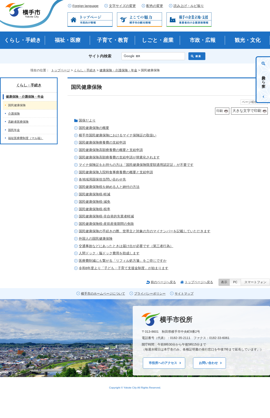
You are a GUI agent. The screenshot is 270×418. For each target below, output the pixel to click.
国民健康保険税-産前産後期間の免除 (106, 224)
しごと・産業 (157, 40)
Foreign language (85, 6)
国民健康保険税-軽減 (94, 194)
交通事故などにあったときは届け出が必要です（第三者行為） (126, 246)
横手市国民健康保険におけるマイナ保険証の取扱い (117, 135)
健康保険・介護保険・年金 (118, 70)
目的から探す (264, 80)
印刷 (219, 111)
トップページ (60, 70)
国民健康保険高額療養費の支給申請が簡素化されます (119, 157)
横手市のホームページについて (103, 293)
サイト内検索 (99, 56)
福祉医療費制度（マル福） (25, 138)
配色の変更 (154, 6)
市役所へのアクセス (163, 363)
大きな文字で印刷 (246, 111)
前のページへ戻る (163, 282)
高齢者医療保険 (18, 121)
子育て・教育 (112, 40)
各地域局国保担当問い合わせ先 (102, 179)
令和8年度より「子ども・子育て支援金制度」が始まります (123, 268)
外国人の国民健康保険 (95, 238)
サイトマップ (184, 293)
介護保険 (14, 113)
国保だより (87, 120)
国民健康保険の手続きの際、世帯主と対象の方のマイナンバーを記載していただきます (144, 231)
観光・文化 (248, 40)
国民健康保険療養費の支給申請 (102, 142)
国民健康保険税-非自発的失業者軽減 (106, 216)
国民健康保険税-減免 (94, 201)
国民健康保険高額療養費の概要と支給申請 (111, 150)
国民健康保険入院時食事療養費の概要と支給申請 (116, 172)
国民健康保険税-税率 (94, 209)
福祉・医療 (68, 40)
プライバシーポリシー (150, 293)
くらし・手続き (22, 40)
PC (235, 282)
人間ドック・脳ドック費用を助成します (109, 253)
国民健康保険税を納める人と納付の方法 (109, 187)
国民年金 (14, 130)
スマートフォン (255, 282)
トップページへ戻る (199, 282)
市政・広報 (203, 40)
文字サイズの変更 (122, 6)
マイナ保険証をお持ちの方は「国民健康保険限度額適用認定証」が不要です (136, 165)
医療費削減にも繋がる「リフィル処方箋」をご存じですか (122, 260)
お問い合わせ (208, 363)
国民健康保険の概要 (94, 128)
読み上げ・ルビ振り (188, 6)
